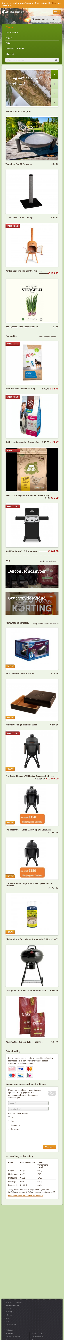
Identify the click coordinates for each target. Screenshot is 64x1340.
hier (54, 3)
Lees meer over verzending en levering (25, 1195)
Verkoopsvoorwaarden (13, 1305)
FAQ (7, 1318)
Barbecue (12, 32)
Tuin (9, 37)
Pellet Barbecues (37, 1337)
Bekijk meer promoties (47, 337)
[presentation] (28, 1138)
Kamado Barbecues (38, 1333)
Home (9, 27)
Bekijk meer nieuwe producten (44, 623)
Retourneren (10, 1315)
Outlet (10, 53)
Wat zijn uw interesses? (18, 1113)
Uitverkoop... (10, 1333)
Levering (9, 1312)
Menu (56, 12)
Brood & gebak (15, 48)
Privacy (8, 1308)
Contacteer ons (11, 1325)
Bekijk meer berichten (48, 561)
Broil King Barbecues (13, 1337)
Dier (9, 43)
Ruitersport (15, 1125)
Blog (7, 1321)
